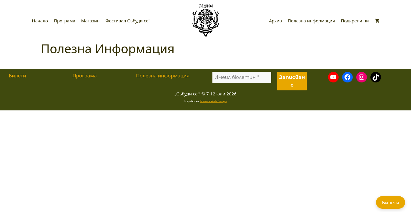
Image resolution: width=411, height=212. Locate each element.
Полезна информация (311, 21)
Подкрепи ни (355, 21)
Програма (64, 21)
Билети (17, 75)
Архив (275, 21)
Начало (40, 21)
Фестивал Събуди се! (128, 21)
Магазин (90, 21)
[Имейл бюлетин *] (241, 77)
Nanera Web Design (213, 101)
